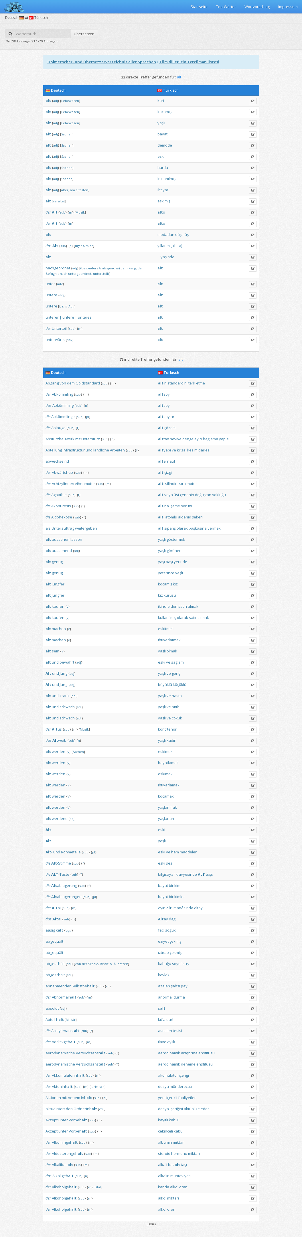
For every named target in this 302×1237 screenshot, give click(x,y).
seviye (175, 438)
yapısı (224, 438)
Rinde (104, 964)
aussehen (61, 539)
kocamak (166, 796)
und (89, 450)
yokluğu (219, 494)
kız (175, 584)
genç (176, 673)
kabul (174, 1119)
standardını (177, 383)
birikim (174, 885)
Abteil (50, 1019)
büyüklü (165, 684)
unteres (85, 317)
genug (57, 561)
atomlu (171, 517)
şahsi (175, 986)
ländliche (101, 450)
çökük (177, 718)
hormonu (179, 1153)
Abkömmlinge (63, 416)
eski (161, 156)
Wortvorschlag (257, 6)
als (48, 528)
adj (55, 100)
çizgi (168, 472)
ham (175, 852)
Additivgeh (64, 1041)
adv (60, 284)
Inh (86, 1097)
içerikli (171, 1097)
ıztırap (163, 952)
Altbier (88, 246)
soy (164, 394)
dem (124, 268)
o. (111, 964)
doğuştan (203, 494)
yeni (161, 1097)
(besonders (89, 268)
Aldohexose (61, 517)
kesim (192, 450)
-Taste (60, 874)
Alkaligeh (63, 1175)
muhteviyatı (180, 1175)
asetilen (165, 1030)
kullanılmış (166, 178)
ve (174, 450)
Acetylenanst (65, 1030)
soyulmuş (180, 963)
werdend (60, 818)
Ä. (115, 964)
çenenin (187, 494)
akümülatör (168, 1075)
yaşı (161, 561)
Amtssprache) (109, 268)
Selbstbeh (83, 986)
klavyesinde (186, 874)
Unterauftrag (63, 528)
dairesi (204, 450)
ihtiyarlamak (168, 785)
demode (164, 145)
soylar (166, 416)
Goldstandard (88, 383)
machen (59, 628)
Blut (98, 1187)
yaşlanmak (167, 807)
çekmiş (175, 941)
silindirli (171, 483)
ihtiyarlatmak (169, 639)
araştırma (189, 1053)
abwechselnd (57, 461)
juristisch (97, 1086)
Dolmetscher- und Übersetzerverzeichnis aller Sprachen (102, 61)
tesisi (177, 1030)
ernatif (166, 461)
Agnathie (59, 494)
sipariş (170, 528)
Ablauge (58, 427)
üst (176, 494)
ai (56, 907)
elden (172, 606)
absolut (52, 1008)
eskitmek (166, 628)
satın (182, 606)
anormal (165, 997)
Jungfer (58, 584)
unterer (52, 317)
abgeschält (55, 963)
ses (169, 863)
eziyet (163, 941)
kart (160, 100)
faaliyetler (187, 1097)
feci (161, 930)
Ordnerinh (85, 1108)
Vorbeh (78, 1119)
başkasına (198, 528)
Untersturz (90, 438)
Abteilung (54, 450)
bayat (162, 134)
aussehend (62, 550)
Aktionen (53, 1097)
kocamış (164, 111)
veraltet (59, 201)
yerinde (180, 561)
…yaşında (165, 256)
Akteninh (62, 1086)
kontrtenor (167, 729)
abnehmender (58, 986)
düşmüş (182, 234)
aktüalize (192, 1108)
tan (163, 438)
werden (58, 751)
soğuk (170, 930)
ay (163, 919)
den (69, 1108)
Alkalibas (62, 1164)
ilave (162, 1041)
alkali (162, 1164)
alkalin (163, 1175)
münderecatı (181, 1086)
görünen (174, 550)
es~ (101, 1109)
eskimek (165, 751)
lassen (76, 539)
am (72, 190)
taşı (184, 1164)
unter (50, 283)
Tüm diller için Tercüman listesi (189, 61)
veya (168, 494)
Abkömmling (62, 394)
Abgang (52, 383)
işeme (175, 505)
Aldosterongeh (67, 1153)
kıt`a (161, 1019)
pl (87, 417)
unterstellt (101, 273)
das (49, 245)
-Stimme (61, 863)
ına (163, 505)
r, (63, 306)
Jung (63, 673)
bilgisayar (166, 874)
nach (63, 273)
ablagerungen (66, 896)
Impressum (288, 6)
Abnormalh (64, 997)
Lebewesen (70, 100)
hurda (162, 167)
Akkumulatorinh (68, 1075)
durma (179, 997)
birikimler (177, 896)
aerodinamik (169, 1053)
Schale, (93, 964)
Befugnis (52, 273)
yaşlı (161, 122)
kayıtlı (163, 1119)
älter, (65, 190)
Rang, (133, 268)
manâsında (183, 907)
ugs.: (78, 246)
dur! (169, 1019)
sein (55, 651)
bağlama (210, 438)
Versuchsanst (90, 1053)
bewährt (67, 662)
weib (59, 740)
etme (200, 383)
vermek (214, 528)
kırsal (181, 450)
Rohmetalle (71, 852)
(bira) (177, 245)
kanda (163, 1186)
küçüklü (179, 684)
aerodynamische (60, 1053)
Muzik (80, 212)
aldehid (184, 517)
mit (77, 438)
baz (174, 1164)
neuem (74, 1097)
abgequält (54, 941)
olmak (172, 651)
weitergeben (86, 528)
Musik (84, 729)
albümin (165, 1142)
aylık (171, 1041)
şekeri (197, 517)
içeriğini (176, 1108)
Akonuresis (61, 505)
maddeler (188, 852)
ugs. (69, 930)
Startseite (199, 6)
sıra (182, 483)
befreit (122, 964)
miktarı (179, 1142)
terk (191, 383)
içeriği (184, 1075)
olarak (182, 528)
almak (193, 606)
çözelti (169, 427)
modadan (165, 234)
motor (192, 483)
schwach (67, 706)
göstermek (176, 539)
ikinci (162, 606)
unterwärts (55, 339)
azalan (164, 986)
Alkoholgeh (64, 1186)
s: (66, 306)
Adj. (71, 306)
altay (198, 907)
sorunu (187, 505)
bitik (175, 706)
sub (62, 212)
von (63, 383)
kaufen (58, 606)
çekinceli (165, 1131)
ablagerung (64, 885)
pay (184, 986)
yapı (164, 450)
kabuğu (164, 963)
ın (162, 383)
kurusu (170, 595)
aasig (50, 930)
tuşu (209, 874)
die (48, 416)
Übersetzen (84, 33)
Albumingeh (65, 1142)
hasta (177, 695)
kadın (171, 740)
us (57, 729)
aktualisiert (55, 1108)
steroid (164, 1153)
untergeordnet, (80, 273)
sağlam (177, 662)
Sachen (66, 134)
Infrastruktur (74, 450)
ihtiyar (162, 189)
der (48, 212)
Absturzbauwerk (60, 438)
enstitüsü (206, 1053)
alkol (174, 1186)
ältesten (82, 190)
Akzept (52, 1119)
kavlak (163, 974)
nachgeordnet (58, 268)
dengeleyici (192, 438)
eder (205, 1108)
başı (169, 561)
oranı (183, 1186)
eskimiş (163, 201)
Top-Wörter (226, 6)
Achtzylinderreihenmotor (73, 483)
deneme (188, 1064)
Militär (71, 1019)
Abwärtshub (62, 472)
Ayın (161, 907)
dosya (163, 1086)
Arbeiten (117, 450)
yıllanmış (164, 245)
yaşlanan (166, 818)
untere (51, 294)
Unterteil (59, 328)
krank (65, 695)
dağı (172, 919)
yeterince (166, 572)
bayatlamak (168, 762)
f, (60, 306)
